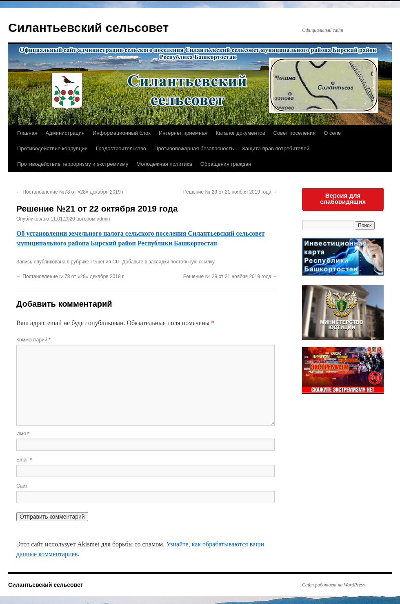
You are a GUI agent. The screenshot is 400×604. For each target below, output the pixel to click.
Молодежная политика (164, 164)
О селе (332, 133)
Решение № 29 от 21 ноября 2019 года (230, 192)
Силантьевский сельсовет (88, 27)
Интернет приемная (183, 133)
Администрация (64, 133)
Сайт (22, 486)
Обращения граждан (225, 164)
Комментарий (33, 340)
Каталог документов (240, 133)
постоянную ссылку (192, 262)
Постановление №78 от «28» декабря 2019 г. (70, 192)
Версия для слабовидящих (343, 198)
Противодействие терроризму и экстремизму (72, 164)
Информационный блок (122, 133)
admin (103, 219)
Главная (27, 133)
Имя (22, 434)
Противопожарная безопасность (194, 148)
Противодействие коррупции (52, 148)
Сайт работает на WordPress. (334, 585)
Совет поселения (294, 133)
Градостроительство (121, 148)
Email (24, 460)
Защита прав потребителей (275, 148)
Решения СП (105, 262)
